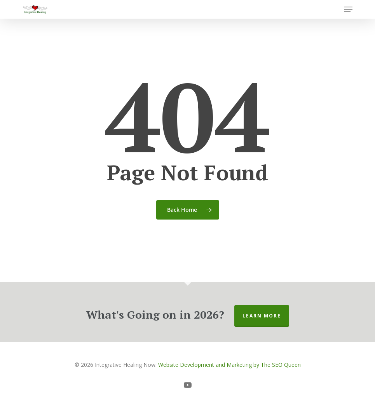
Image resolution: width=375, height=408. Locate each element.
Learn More (261, 315)
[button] (348, 9)
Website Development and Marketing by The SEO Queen (229, 364)
